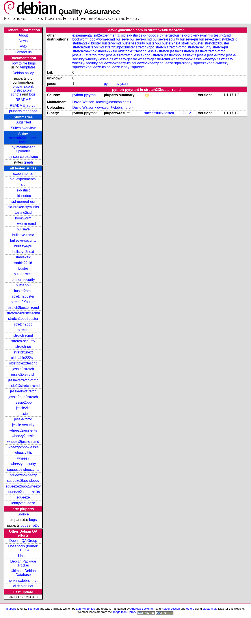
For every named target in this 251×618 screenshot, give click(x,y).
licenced (33, 608)
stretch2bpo (23, 324)
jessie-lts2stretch (23, 391)
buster (23, 268)
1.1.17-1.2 (183, 113)
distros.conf (23, 90)
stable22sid (23, 263)
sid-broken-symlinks (23, 207)
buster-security (23, 279)
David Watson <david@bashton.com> (101, 102)
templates (27, 67)
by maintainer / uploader (23, 149)
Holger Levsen (171, 608)
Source (23, 514)
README (23, 100)
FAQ (23, 46)
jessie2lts (23, 408)
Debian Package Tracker (23, 563)
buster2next (23, 291)
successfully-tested (159, 113)
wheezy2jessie (23, 436)
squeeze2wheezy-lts (23, 469)
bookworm (23, 218)
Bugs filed (23, 122)
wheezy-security (23, 464)
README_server (23, 105)
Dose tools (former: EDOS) (23, 548)
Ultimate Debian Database (23, 573)
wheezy (23, 458)
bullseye (23, 229)
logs (32, 94)
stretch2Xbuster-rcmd (23, 140)
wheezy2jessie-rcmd (23, 441)
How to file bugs (23, 63)
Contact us (23, 52)
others (190, 608)
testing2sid (23, 212)
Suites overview (23, 128)
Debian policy (23, 73)
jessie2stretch (23, 369)
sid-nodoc (23, 196)
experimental (23, 173)
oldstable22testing (23, 363)
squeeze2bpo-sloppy (23, 480)
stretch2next (23, 352)
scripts (16, 94)
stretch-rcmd (23, 335)
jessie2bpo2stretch (23, 397)
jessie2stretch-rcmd (23, 380)
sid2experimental (23, 179)
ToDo (35, 525)
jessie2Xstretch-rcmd (23, 386)
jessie (23, 414)
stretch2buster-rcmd (23, 307)
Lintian (23, 556)
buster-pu (23, 285)
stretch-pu (23, 346)
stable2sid (23, 257)
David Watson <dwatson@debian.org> (102, 107)
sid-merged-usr (23, 201)
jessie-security (23, 425)
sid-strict (23, 190)
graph (28, 162)
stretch (23, 330)
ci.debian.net (23, 586)
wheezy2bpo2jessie (23, 447)
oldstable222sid (23, 358)
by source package (23, 156)
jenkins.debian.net (23, 580)
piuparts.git (209, 608)
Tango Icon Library (124, 612)
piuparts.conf (23, 86)
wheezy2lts (23, 452)
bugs (33, 520)
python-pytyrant (116, 84)
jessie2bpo (23, 402)
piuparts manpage (23, 111)
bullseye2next (23, 252)
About (23, 35)
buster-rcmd (23, 274)
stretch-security (23, 341)
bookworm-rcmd (23, 224)
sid (23, 184)
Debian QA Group (23, 541)
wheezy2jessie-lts (23, 430)
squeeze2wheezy (23, 475)
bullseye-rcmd (23, 235)
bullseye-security (23, 240)
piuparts (11, 608)
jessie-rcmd (23, 419)
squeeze (23, 497)
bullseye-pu (23, 246)
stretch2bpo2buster (23, 318)
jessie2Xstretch (23, 374)
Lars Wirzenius (85, 608)
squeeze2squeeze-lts (23, 492)
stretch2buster (23, 296)
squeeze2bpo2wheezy (23, 486)
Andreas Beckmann (142, 608)
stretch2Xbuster (23, 302)
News (23, 41)
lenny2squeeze (23, 503)
